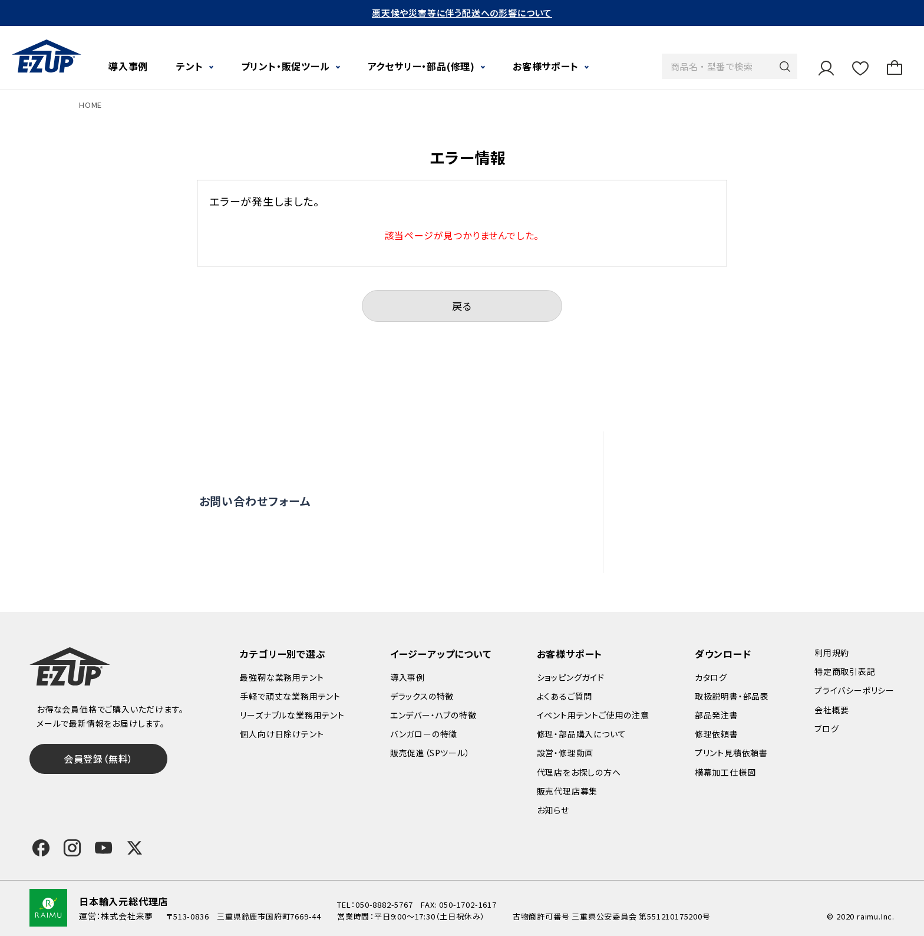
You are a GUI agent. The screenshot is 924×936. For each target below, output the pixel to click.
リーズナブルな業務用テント (292, 715)
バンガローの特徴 (423, 734)
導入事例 (128, 66)
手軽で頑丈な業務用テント (290, 696)
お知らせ (553, 810)
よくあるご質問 (695, 451)
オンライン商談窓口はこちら (441, 501)
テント (189, 66)
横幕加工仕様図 (725, 772)
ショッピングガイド (571, 677)
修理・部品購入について (581, 734)
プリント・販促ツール (285, 66)
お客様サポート (546, 66)
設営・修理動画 (696, 476)
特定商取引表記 (845, 671)
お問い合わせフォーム (255, 501)
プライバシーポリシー (854, 690)
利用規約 (831, 652)
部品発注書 (716, 715)
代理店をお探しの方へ (712, 527)
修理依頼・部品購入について (725, 502)
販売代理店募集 (699, 553)
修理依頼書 (716, 734)
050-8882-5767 (383, 904)
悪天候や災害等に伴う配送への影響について (462, 12)
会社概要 (831, 710)
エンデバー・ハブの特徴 (433, 715)
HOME (90, 104)
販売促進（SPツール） (430, 753)
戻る (462, 305)
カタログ (711, 677)
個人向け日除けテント (282, 734)
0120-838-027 (280, 550)
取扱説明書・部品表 (732, 696)
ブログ (826, 728)
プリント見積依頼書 (731, 753)
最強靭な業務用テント (282, 677)
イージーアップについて (440, 654)
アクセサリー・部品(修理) (421, 66)
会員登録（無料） (98, 759)
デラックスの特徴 (422, 696)
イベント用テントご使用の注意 (593, 715)
